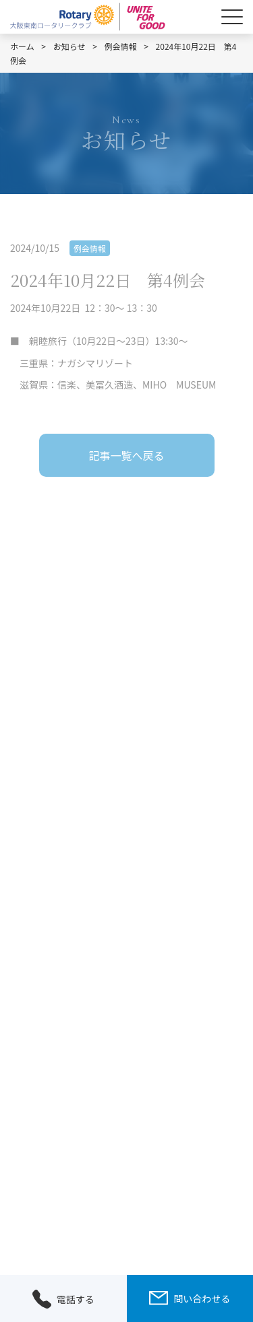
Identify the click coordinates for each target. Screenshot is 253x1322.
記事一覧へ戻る (126, 455)
